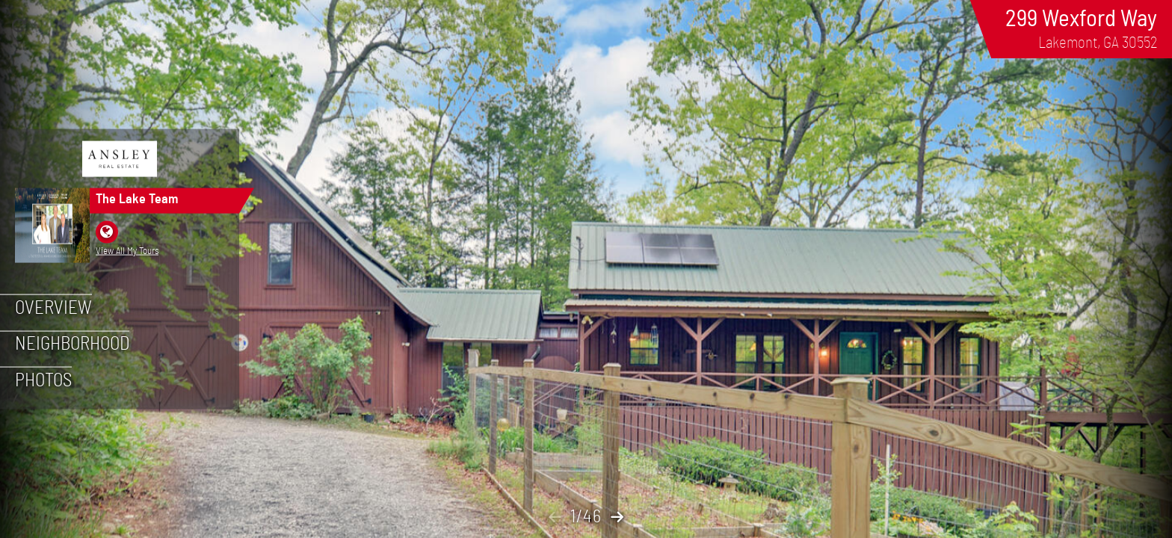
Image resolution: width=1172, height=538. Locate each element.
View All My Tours (127, 250)
